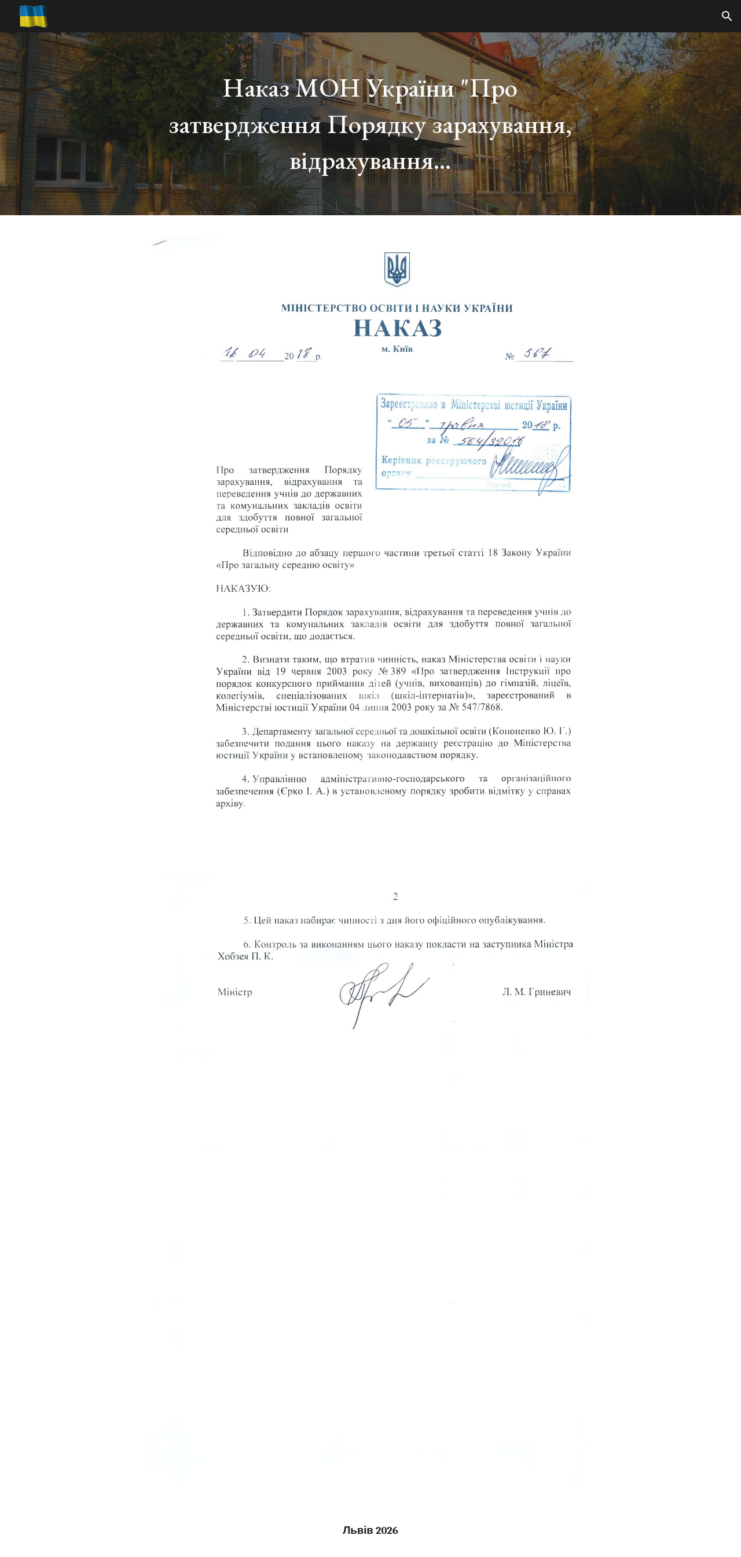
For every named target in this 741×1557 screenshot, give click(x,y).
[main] (370, 124)
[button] (727, 16)
